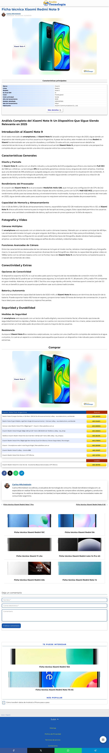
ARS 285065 (96, 431)
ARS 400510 (96, 416)
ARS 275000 (96, 440)
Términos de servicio (52, 741)
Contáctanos (53, 747)
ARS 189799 (96, 465)
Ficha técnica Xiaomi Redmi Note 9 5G (91, 504)
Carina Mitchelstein (14, 13)
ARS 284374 (96, 436)
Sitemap (53, 729)
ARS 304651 (96, 421)
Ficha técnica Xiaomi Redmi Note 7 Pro (18, 504)
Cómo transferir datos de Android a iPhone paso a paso (27, 703)
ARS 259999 (96, 445)
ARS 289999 (96, 426)
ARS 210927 (96, 450)
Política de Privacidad (53, 735)
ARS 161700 (96, 455)
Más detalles (54, 110)
